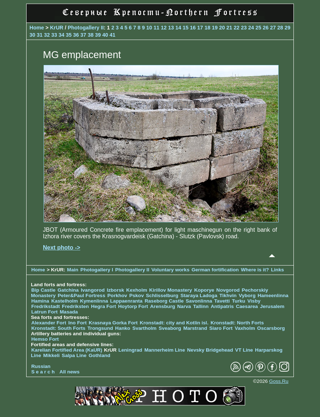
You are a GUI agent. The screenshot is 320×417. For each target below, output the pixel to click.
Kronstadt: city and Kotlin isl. (174, 322)
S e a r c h (43, 372)
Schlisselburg (162, 295)
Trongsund (100, 328)
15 (185, 28)
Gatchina (68, 290)
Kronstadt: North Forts (237, 322)
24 (251, 28)
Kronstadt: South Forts (58, 328)
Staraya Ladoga (198, 295)
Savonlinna (199, 301)
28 (280, 28)
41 (112, 35)
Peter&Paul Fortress (81, 295)
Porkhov (117, 295)
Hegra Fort (103, 306)
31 (40, 35)
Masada (69, 312)
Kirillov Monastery (170, 290)
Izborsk (115, 290)
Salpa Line (74, 355)
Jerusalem (272, 306)
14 (178, 28)
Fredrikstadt (45, 306)
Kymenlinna (94, 301)
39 (98, 35)
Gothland (100, 355)
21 (229, 28)
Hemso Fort (45, 339)
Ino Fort (77, 322)
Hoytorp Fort (133, 306)
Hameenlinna (272, 295)
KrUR (56, 28)
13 (171, 28)
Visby (253, 301)
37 (83, 35)
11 (156, 28)
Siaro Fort (220, 328)
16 (193, 28)
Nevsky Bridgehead (210, 350)
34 (61, 35)
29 (288, 28)
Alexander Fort (48, 322)
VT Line (244, 350)
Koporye (204, 290)
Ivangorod (93, 290)
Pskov (136, 295)
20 (222, 28)
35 (69, 35)
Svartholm (144, 328)
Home (36, 28)
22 (236, 28)
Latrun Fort (44, 312)
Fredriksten (75, 306)
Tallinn (201, 306)
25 (258, 28)
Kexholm (136, 290)
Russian (41, 366)
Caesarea (247, 306)
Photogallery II (86, 28)
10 (149, 28)
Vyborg (247, 295)
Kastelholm (64, 301)
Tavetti (222, 301)
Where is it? (255, 269)
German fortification (215, 269)
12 (164, 28)
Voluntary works (171, 269)
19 (214, 28)
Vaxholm (245, 328)
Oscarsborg (271, 328)
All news (70, 372)
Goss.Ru (278, 381)
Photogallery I (96, 269)
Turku (238, 301)
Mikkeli (51, 355)
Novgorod (228, 290)
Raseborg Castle (164, 301)
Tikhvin (227, 295)
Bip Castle (43, 290)
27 (273, 28)
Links (277, 269)
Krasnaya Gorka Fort (113, 322)
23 (244, 28)
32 (47, 35)
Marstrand (195, 328)
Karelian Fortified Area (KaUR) (66, 350)
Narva (184, 306)
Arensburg (162, 306)
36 (76, 35)
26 (266, 28)
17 (200, 28)
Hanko (123, 328)
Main (72, 269)
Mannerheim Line (164, 350)
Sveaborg (170, 328)
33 (54, 35)
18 (207, 28)
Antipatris (222, 306)
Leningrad (130, 350)
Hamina (40, 301)
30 (32, 35)
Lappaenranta (126, 301)
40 (105, 35)
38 (90, 35)
